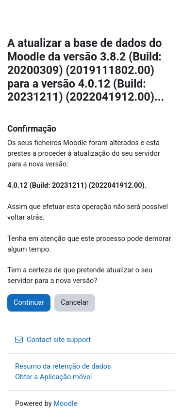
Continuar (29, 302)
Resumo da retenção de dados (63, 366)
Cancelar (74, 302)
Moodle (65, 403)
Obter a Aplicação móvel (53, 376)
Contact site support (53, 339)
